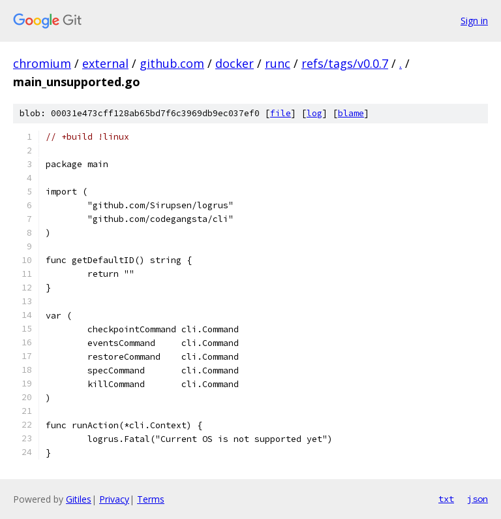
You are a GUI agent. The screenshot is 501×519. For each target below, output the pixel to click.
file (280, 113)
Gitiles (78, 499)
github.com (172, 63)
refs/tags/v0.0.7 (344, 63)
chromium (42, 63)
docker (234, 63)
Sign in (474, 20)
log (314, 113)
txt (446, 499)
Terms (150, 499)
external (105, 63)
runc (277, 63)
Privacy (114, 499)
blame (351, 113)
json (477, 499)
